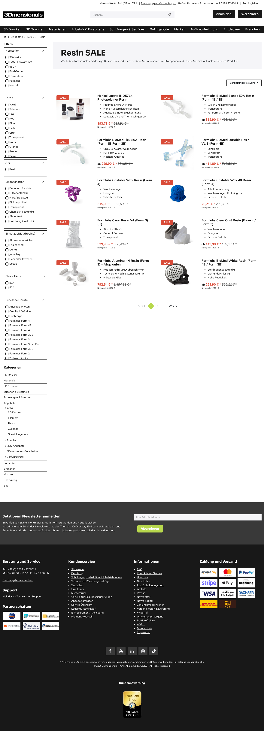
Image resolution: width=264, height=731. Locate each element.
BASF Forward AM (20, 62)
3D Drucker (10, 375)
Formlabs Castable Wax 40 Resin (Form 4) (226, 182)
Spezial (13, 263)
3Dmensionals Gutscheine (22, 451)
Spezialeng (10, 480)
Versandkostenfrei (111, 3)
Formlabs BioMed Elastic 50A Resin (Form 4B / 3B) (228, 97)
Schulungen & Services (17, 397)
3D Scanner (11, 386)
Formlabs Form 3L (20, 339)
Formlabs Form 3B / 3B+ (24, 344)
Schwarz (14, 109)
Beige (12, 156)
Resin (12, 169)
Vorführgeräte (15, 456)
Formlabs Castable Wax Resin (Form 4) (124, 182)
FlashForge (16, 71)
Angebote (17, 36)
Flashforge (15, 316)
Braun (13, 151)
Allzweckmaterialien (21, 240)
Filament (13, 418)
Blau (12, 123)
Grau (12, 114)
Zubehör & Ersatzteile (16, 391)
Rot (11, 118)
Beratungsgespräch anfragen (158, 3)
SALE (30, 36)
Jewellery (14, 254)
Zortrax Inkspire (18, 358)
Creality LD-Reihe (20, 311)
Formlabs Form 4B (20, 325)
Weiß (12, 104)
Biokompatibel (17, 202)
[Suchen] (169, 14)
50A (11, 287)
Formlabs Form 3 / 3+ (22, 334)
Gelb (12, 128)
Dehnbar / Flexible (20, 188)
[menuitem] (204, 29)
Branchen (9, 468)
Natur (12, 142)
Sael (6, 485)
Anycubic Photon (19, 306)
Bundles (12, 440)
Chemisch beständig (21, 211)
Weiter (173, 306)
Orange (13, 146)
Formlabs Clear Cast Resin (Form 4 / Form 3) (229, 222)
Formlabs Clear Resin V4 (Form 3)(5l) (122, 222)
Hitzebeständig (18, 193)
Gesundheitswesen (20, 259)
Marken (8, 474)
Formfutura (16, 76)
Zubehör (13, 428)
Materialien (10, 380)
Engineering (16, 245)
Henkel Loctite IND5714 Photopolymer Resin (114, 97)
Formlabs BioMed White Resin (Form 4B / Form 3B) (229, 262)
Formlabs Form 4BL (21, 330)
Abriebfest (15, 216)
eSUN (12, 66)
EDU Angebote (16, 445)
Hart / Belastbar (19, 197)
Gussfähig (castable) (21, 221)
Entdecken (10, 463)
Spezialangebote (18, 434)
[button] (244, 83)
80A (11, 282)
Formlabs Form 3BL (21, 348)
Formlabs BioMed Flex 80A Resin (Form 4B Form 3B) (122, 142)
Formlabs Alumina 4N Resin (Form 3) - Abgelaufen (123, 262)
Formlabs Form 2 (19, 353)
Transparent (16, 137)
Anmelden (224, 14)
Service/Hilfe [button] (251, 3)
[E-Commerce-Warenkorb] (250, 14)
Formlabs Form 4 (19, 320)
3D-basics (15, 57)
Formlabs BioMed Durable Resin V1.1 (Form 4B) (225, 142)
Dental (13, 249)
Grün (12, 132)
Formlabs (14, 80)
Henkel (13, 85)
